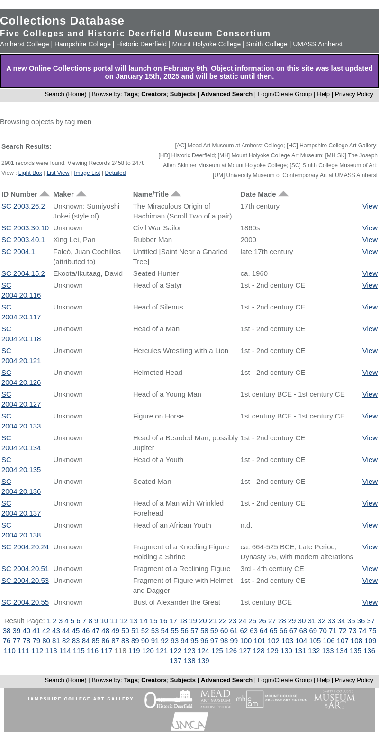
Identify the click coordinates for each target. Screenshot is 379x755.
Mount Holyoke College (206, 44)
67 (293, 631)
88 (125, 641)
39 (17, 631)
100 (246, 641)
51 (135, 631)
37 (371, 621)
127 (245, 650)
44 (66, 631)
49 (115, 631)
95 (194, 641)
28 (282, 621)
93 (175, 641)
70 (323, 631)
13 (134, 621)
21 (213, 621)
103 (287, 641)
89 (135, 641)
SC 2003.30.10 (25, 228)
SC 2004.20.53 (25, 580)
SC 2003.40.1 (23, 240)
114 (65, 650)
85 (95, 641)
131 (300, 650)
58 (204, 631)
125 (217, 650)
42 (46, 631)
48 (105, 631)
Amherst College (24, 44)
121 (162, 650)
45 (76, 631)
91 (155, 641)
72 (343, 631)
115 (79, 650)
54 (165, 631)
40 (26, 631)
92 (165, 641)
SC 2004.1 (18, 251)
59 (214, 631)
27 (272, 621)
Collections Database (62, 20)
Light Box (30, 173)
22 (223, 621)
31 (311, 621)
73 (353, 631)
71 (333, 631)
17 (173, 621)
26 (262, 621)
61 (234, 631)
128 (259, 650)
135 (355, 650)
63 (254, 631)
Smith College (267, 44)
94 (184, 641)
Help (323, 94)
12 (124, 621)
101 (260, 641)
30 (302, 621)
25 (252, 621)
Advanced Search (227, 94)
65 (274, 631)
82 (66, 641)
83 (76, 641)
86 (105, 641)
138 (189, 660)
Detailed (115, 173)
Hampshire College (82, 44)
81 (56, 641)
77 (17, 641)
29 (292, 621)
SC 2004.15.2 (23, 273)
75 (373, 631)
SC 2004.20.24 (25, 547)
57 (194, 631)
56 (184, 631)
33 (331, 621)
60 (224, 631)
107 (343, 641)
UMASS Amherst (318, 44)
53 (155, 631)
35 (351, 621)
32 (321, 621)
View (370, 206)
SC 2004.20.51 (25, 568)
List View (58, 173)
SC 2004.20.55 (25, 602)
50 (125, 631)
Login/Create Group (286, 94)
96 (204, 641)
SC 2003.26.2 (23, 206)
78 (26, 641)
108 (356, 641)
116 (93, 650)
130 (286, 650)
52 (145, 631)
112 (37, 650)
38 (7, 631)
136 (369, 650)
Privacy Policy (354, 94)
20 (203, 621)
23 (233, 621)
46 (86, 631)
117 (106, 650)
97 (214, 641)
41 (36, 631)
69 (313, 631)
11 (114, 621)
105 (315, 641)
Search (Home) (65, 94)
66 (284, 631)
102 (274, 641)
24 (242, 621)
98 (224, 641)
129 (273, 650)
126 (231, 650)
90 (145, 641)
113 (51, 650)
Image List (87, 173)
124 (203, 650)
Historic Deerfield (141, 44)
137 (175, 660)
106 (329, 641)
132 (314, 650)
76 (7, 641)
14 (144, 621)
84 (86, 641)
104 (301, 641)
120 (148, 650)
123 (189, 650)
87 (115, 641)
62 (244, 631)
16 (164, 621)
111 (23, 650)
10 (104, 621)
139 (203, 660)
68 (303, 631)
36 (361, 621)
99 (234, 641)
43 (56, 631)
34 (341, 621)
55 (175, 631)
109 (370, 641)
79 (36, 641)
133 (328, 650)
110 (10, 650)
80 (46, 641)
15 (154, 621)
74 (363, 631)
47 (95, 631)
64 (264, 631)
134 (342, 650)
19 (193, 621)
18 (183, 621)
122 (175, 650)
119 (134, 650)
